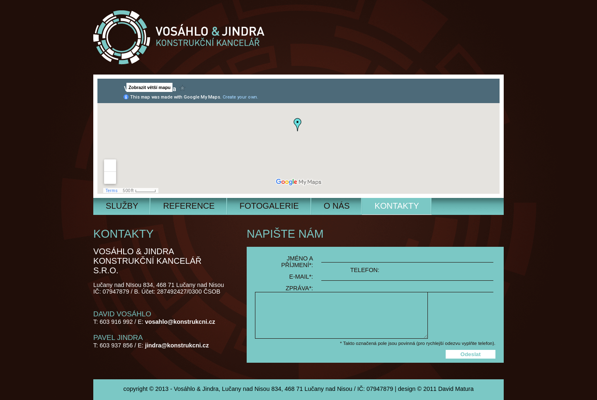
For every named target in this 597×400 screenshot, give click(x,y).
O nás (337, 205)
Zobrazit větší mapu (149, 87)
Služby (122, 205)
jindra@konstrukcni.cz (177, 345)
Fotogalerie (269, 205)
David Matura (456, 389)
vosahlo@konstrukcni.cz (180, 321)
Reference (188, 205)
